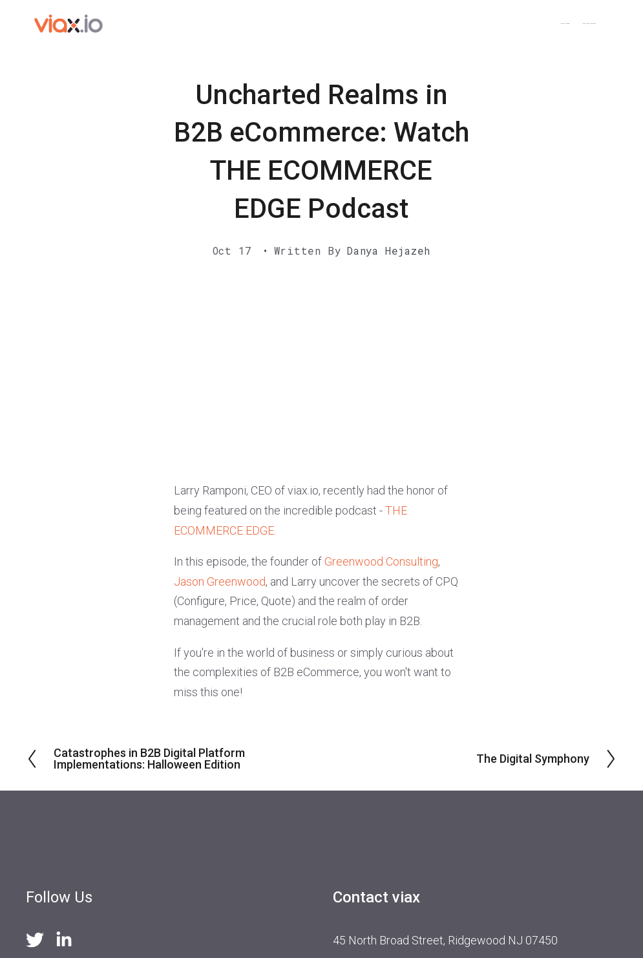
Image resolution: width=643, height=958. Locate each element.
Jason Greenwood (220, 581)
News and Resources (542, 23)
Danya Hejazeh (388, 250)
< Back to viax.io (435, 23)
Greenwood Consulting (381, 561)
